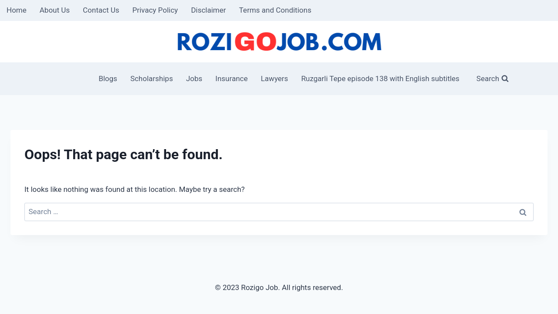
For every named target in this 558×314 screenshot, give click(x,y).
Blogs (108, 78)
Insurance (231, 78)
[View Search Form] (487, 79)
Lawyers (274, 78)
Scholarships (151, 78)
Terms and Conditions (275, 10)
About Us (55, 10)
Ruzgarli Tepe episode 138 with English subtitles (380, 78)
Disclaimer (208, 10)
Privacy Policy (155, 10)
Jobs (194, 78)
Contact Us (101, 10)
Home (17, 10)
